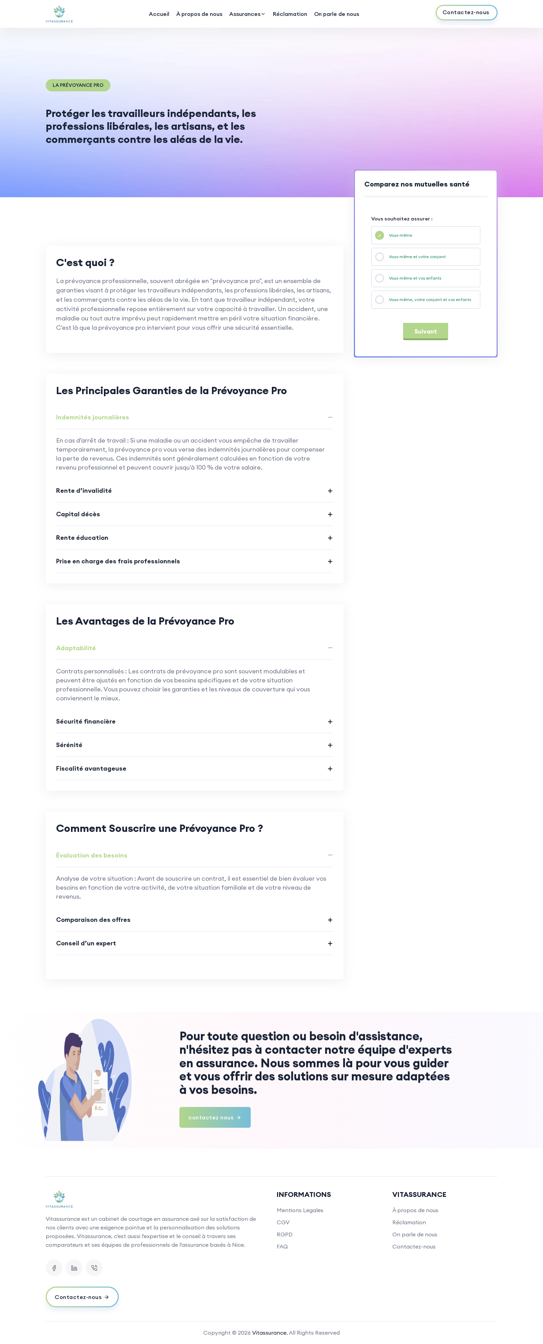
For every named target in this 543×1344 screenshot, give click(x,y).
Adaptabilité (76, 648)
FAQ (282, 1246)
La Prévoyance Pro (78, 85)
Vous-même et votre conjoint (417, 256)
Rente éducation (82, 538)
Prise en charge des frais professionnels (118, 561)
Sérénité (69, 745)
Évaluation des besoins (91, 855)
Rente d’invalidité (84, 490)
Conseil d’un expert (86, 943)
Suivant (426, 331)
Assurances (247, 13)
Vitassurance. (270, 1332)
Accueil (159, 13)
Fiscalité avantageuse (91, 768)
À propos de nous (199, 13)
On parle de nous (336, 13)
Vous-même (400, 235)
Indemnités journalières (92, 417)
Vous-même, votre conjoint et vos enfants (430, 299)
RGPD (285, 1234)
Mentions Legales (300, 1210)
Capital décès (78, 514)
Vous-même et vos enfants (415, 278)
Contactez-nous (414, 1246)
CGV (283, 1222)
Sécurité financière (86, 721)
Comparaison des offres (93, 920)
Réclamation (290, 13)
